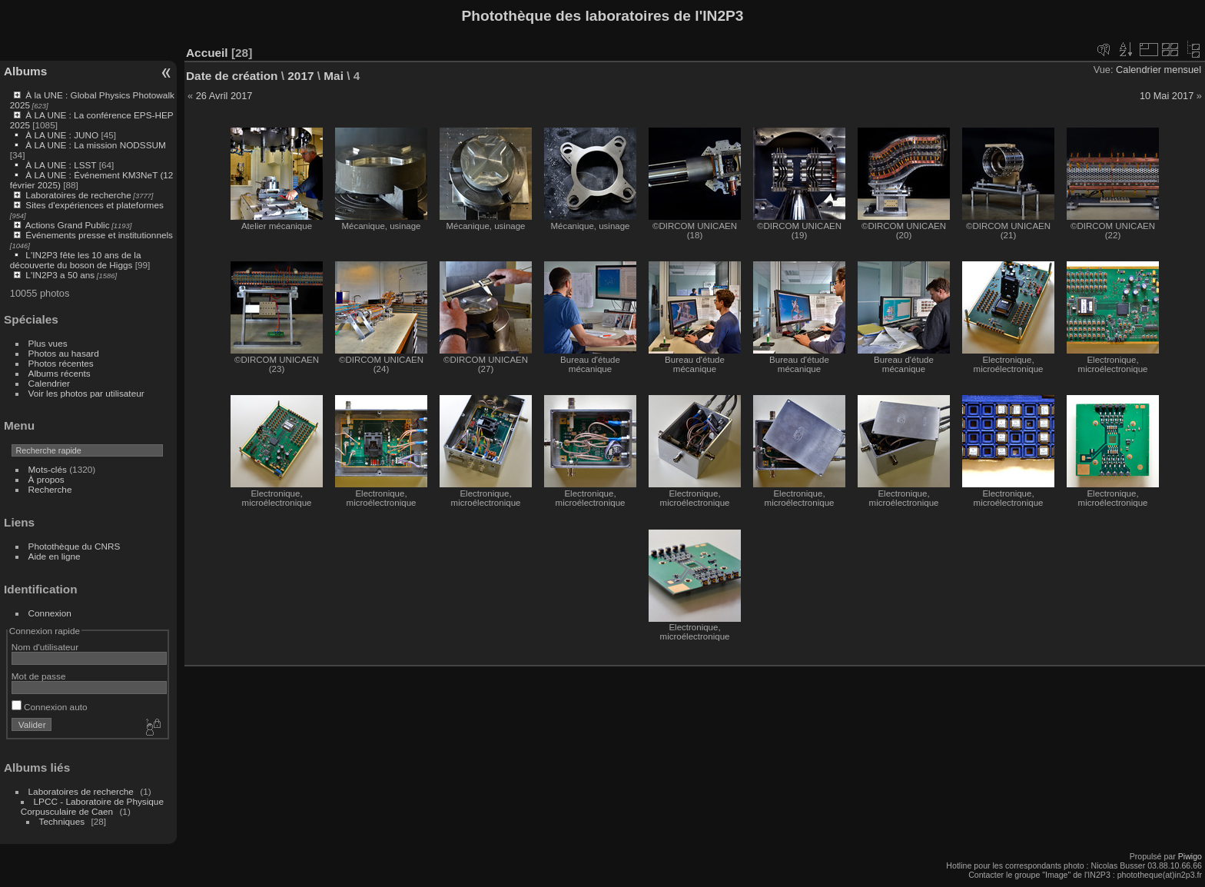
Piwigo (1190, 856)
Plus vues (48, 343)
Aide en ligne (54, 556)
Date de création (232, 75)
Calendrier (49, 383)
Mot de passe (39, 676)
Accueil (207, 52)
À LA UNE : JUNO (63, 135)
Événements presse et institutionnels (99, 235)
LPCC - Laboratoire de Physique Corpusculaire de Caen (92, 806)
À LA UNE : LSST (60, 165)
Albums (25, 71)
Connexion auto (50, 707)
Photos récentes (61, 363)
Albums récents (59, 373)
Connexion (49, 613)
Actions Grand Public (67, 225)
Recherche (50, 489)
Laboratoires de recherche (78, 195)
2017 (300, 75)
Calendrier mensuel (1158, 69)
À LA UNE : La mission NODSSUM (95, 145)
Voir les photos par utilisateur (86, 393)
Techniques (62, 821)
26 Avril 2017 (224, 95)
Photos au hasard (63, 353)
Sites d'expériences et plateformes (94, 205)
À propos (46, 479)
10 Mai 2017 (1166, 95)
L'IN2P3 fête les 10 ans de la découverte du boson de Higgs (75, 260)
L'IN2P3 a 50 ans (60, 275)
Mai (334, 75)
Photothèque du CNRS (74, 546)
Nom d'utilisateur (45, 647)
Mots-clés (47, 469)
